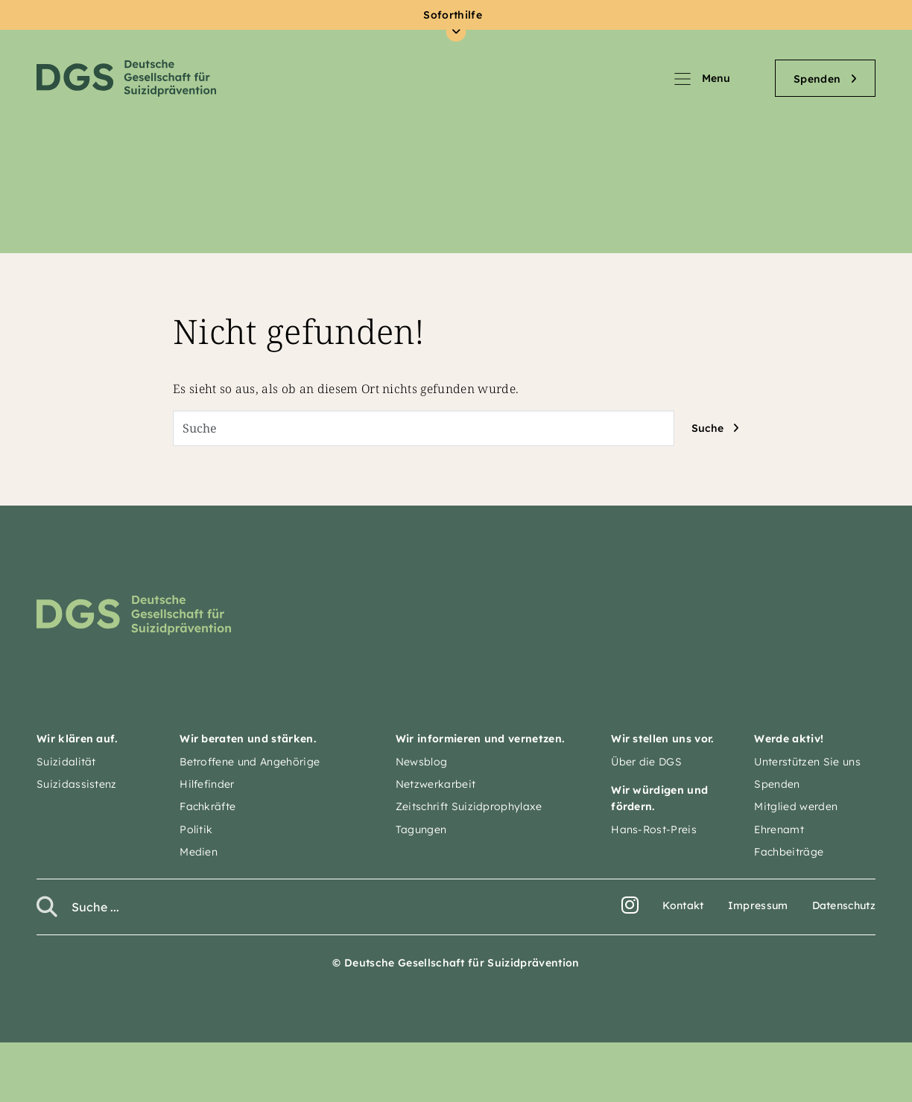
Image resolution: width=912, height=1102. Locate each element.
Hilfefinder (207, 784)
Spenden (776, 784)
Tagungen (421, 829)
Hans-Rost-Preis (654, 829)
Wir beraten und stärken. (248, 738)
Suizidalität (66, 761)
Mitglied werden (795, 806)
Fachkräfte (207, 806)
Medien (199, 852)
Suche (707, 428)
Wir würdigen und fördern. (659, 798)
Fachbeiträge (788, 852)
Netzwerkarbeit (435, 784)
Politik (196, 829)
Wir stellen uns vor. (662, 738)
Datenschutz (844, 905)
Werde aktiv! (788, 738)
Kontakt (682, 905)
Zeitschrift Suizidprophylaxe (469, 806)
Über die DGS (646, 761)
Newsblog (422, 761)
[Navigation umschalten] (723, 78)
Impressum (758, 905)
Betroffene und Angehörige (250, 761)
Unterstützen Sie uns (807, 761)
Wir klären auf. (77, 738)
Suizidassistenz (77, 784)
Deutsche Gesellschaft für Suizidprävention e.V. (126, 78)
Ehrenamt (779, 829)
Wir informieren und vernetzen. (480, 738)
